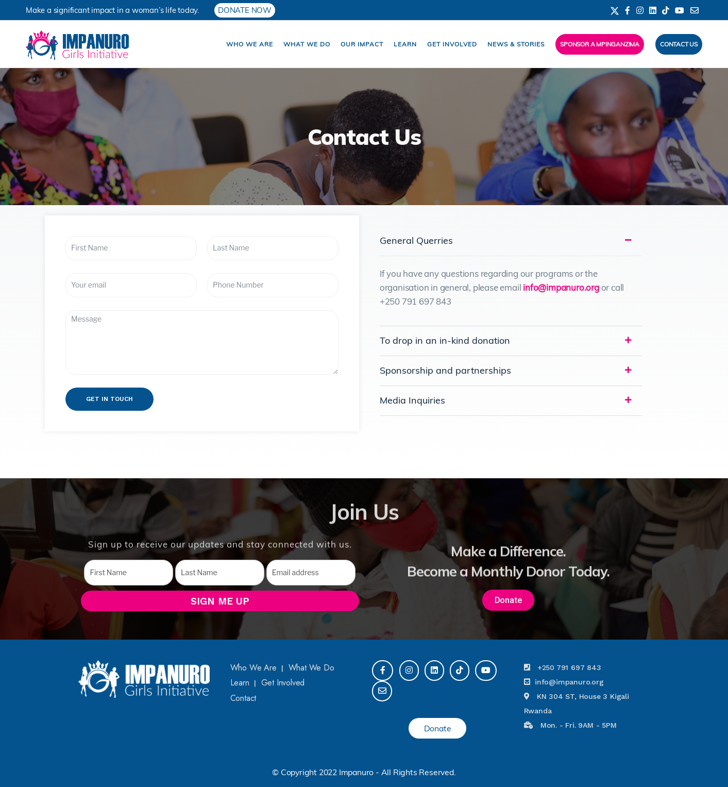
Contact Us (679, 44)
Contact (243, 698)
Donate (437, 728)
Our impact (362, 44)
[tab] (511, 241)
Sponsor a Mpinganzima (599, 44)
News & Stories (516, 44)
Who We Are (249, 44)
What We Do (306, 44)
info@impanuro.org (561, 287)
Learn (405, 44)
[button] (508, 600)
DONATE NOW (245, 10)
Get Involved (452, 44)
